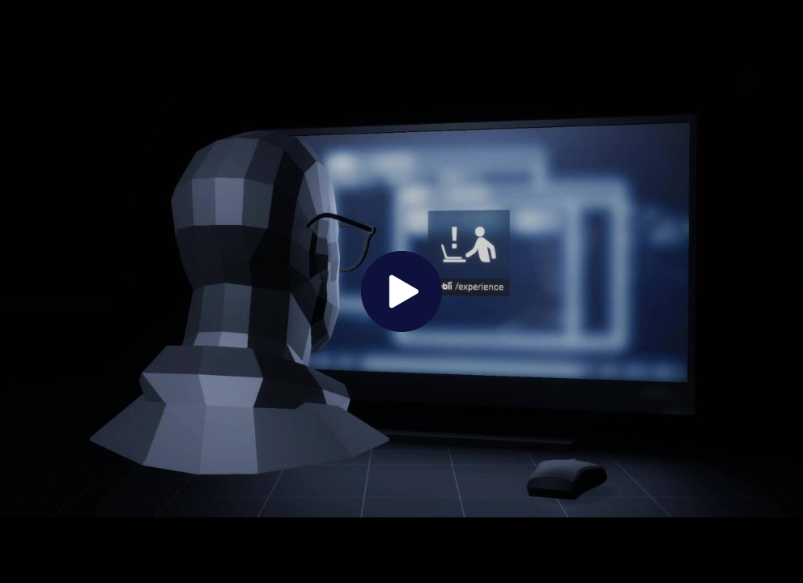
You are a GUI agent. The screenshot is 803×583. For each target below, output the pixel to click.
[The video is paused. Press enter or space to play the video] (401, 291)
